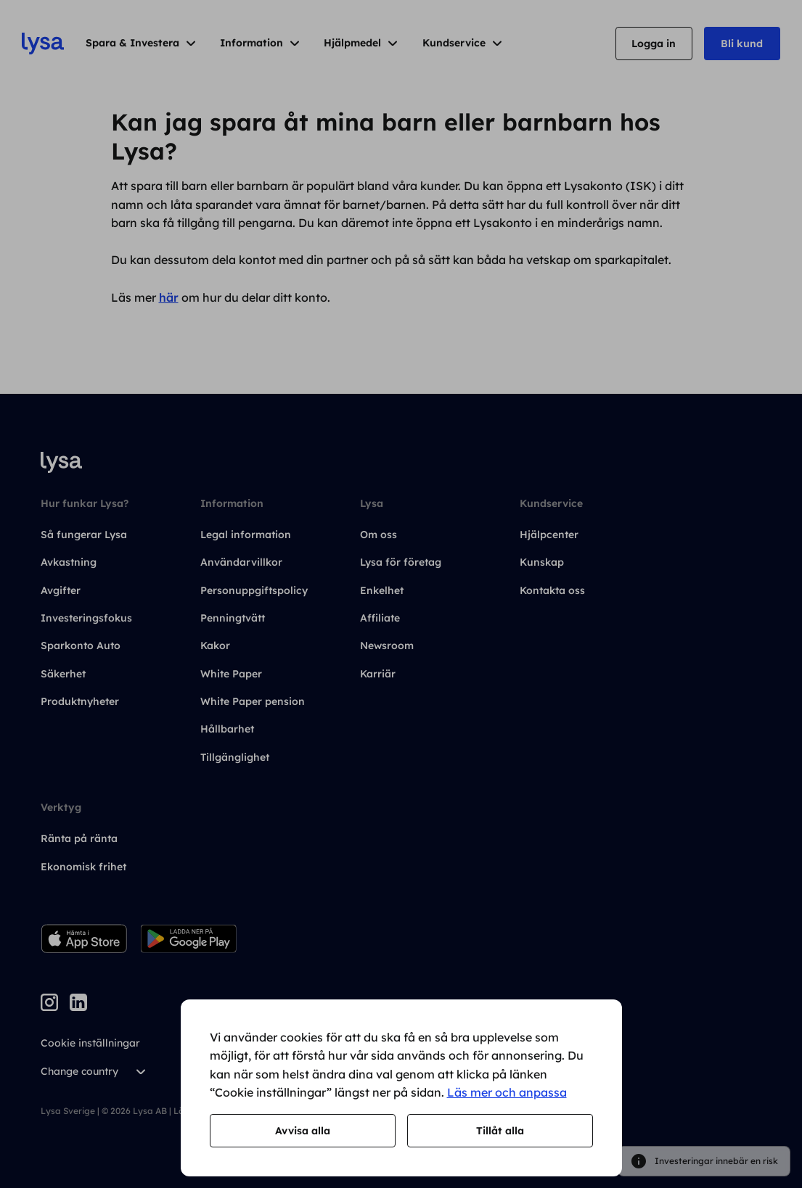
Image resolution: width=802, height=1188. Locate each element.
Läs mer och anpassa (507, 1092)
